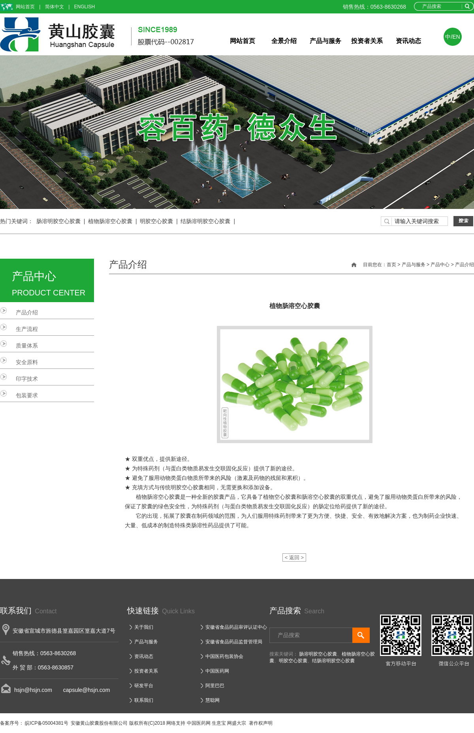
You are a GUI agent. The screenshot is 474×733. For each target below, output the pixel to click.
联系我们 (143, 700)
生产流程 (27, 329)
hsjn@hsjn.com (33, 690)
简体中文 (54, 6)
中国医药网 (217, 671)
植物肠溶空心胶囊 (110, 221)
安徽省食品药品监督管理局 (233, 642)
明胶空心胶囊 (156, 221)
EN (456, 37)
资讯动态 (408, 41)
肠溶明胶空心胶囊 (58, 221)
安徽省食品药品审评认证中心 (236, 627)
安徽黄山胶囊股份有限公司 (99, 723)
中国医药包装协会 (224, 656)
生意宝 (219, 723)
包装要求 (27, 395)
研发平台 (143, 685)
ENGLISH (84, 6)
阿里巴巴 (214, 685)
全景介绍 (284, 41)
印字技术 (27, 379)
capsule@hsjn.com (81, 690)
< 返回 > (294, 557)
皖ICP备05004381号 (46, 723)
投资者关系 (367, 41)
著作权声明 (261, 723)
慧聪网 (212, 700)
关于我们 (143, 627)
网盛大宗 (236, 723)
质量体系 (27, 345)
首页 (391, 264)
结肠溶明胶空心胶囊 (205, 221)
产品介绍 (27, 312)
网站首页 (25, 6)
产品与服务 (325, 41)
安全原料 (27, 362)
